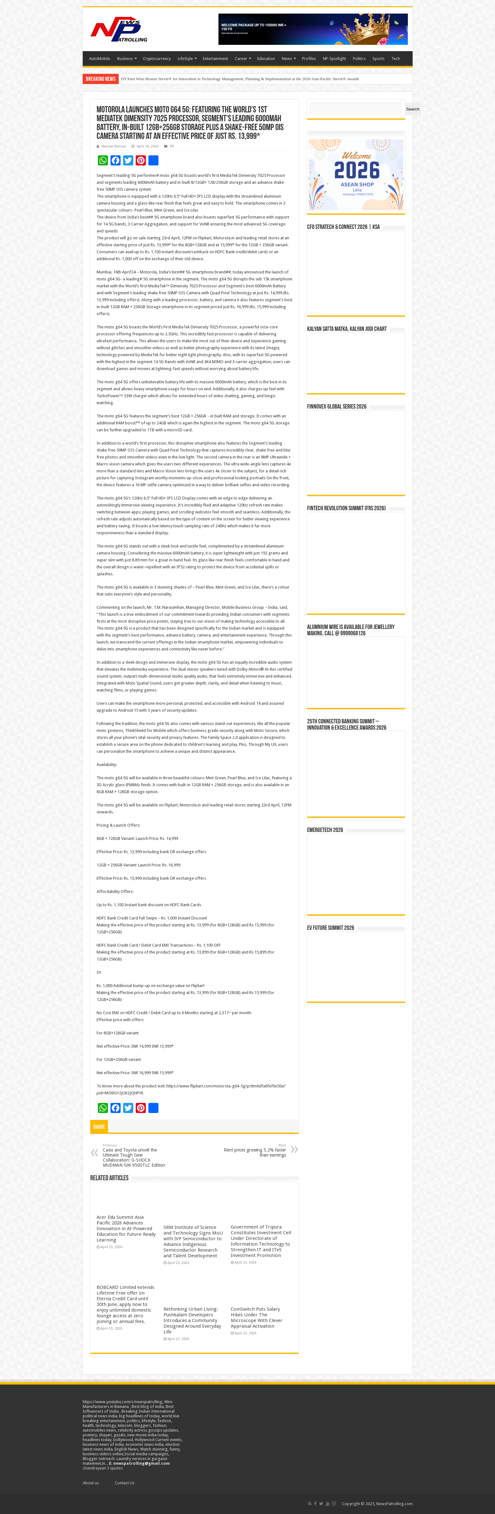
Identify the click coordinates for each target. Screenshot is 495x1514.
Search (413, 109)
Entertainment (215, 58)
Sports (379, 58)
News (287, 58)
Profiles (309, 58)
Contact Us (124, 1483)
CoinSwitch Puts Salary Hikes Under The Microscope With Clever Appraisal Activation (257, 1317)
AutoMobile (99, 58)
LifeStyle (185, 58)
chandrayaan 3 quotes (103, 1468)
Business (125, 58)
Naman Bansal (114, 146)
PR (172, 146)
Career (241, 58)
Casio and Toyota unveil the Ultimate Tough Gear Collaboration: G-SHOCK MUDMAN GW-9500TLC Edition (135, 1155)
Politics (359, 58)
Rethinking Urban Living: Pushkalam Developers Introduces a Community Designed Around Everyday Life (192, 1320)
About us (91, 1483)
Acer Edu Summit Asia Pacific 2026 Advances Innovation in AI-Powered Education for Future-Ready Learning (126, 1228)
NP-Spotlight (334, 58)
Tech (395, 58)
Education (266, 58)
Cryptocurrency (157, 58)
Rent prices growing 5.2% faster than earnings (253, 1150)
